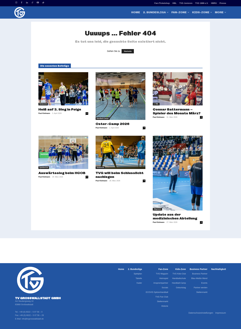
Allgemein (157, 209)
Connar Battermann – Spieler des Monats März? (177, 111)
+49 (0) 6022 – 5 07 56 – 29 (31, 315)
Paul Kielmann (44, 113)
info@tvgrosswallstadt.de (32, 319)
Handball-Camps (103, 118)
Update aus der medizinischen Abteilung (175, 216)
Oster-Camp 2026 (112, 124)
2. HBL (156, 104)
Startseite (128, 51)
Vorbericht (43, 104)
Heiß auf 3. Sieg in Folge (59, 109)
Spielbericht (43, 167)
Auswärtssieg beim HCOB (61, 173)
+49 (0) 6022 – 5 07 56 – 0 (30, 312)
